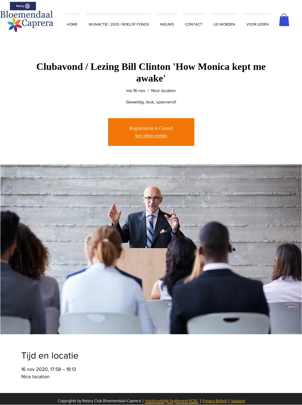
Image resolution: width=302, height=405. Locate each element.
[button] (257, 21)
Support (238, 400)
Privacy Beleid (215, 400)
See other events (151, 135)
